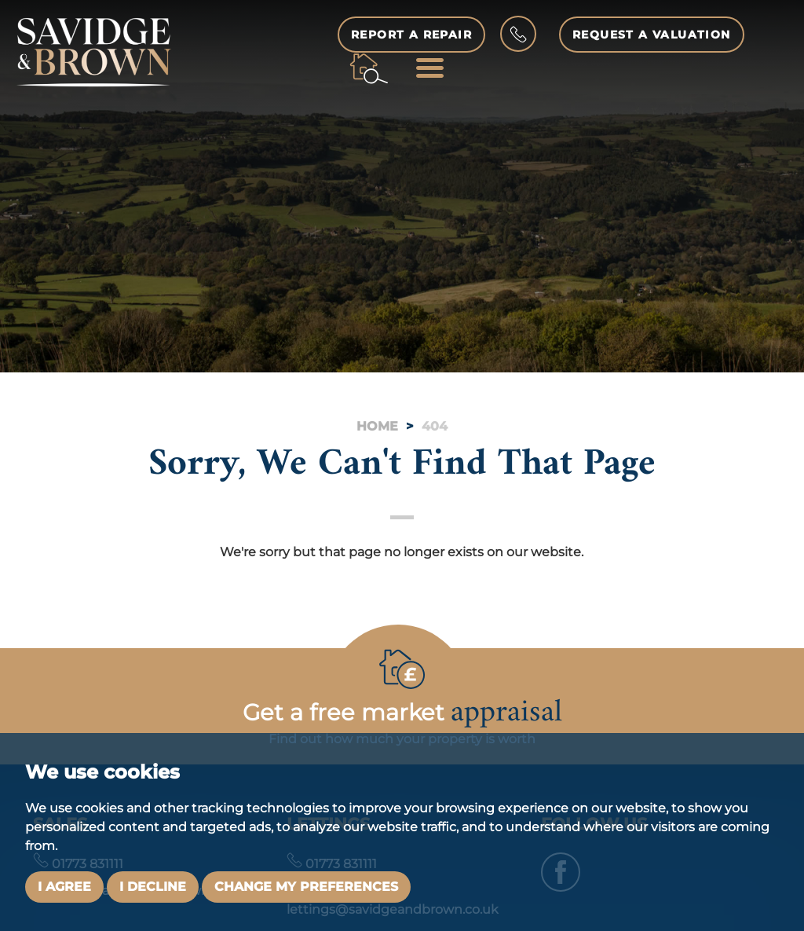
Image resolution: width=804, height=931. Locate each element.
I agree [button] (64, 886)
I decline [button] (152, 886)
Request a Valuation (651, 34)
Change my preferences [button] (306, 886)
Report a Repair (411, 34)
